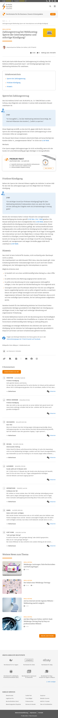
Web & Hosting (6, 29)
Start (3, 21)
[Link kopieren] (3, 359)
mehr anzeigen (51, 682)
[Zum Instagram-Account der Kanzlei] (37, 359)
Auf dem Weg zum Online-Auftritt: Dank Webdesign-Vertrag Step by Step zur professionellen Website (38, 621)
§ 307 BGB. (45, 140)
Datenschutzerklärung (21, 712)
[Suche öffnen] (50, 6)
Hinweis (9, 86)
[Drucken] (16, 359)
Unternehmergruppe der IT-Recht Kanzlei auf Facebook (23, 339)
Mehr (53, 14)
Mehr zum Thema (47, 636)
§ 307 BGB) (14, 244)
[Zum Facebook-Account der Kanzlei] (32, 359)
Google (7, 1)
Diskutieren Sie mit (11, 372)
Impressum (33, 712)
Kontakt (40, 712)
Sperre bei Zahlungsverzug (16, 79)
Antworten (53, 391)
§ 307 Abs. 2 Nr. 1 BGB (35, 219)
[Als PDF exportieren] (10, 359)
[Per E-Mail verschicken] (26, 359)
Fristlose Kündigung (13, 83)
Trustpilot (20, 1)
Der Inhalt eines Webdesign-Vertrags (37, 583)
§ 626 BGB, (39, 222)
